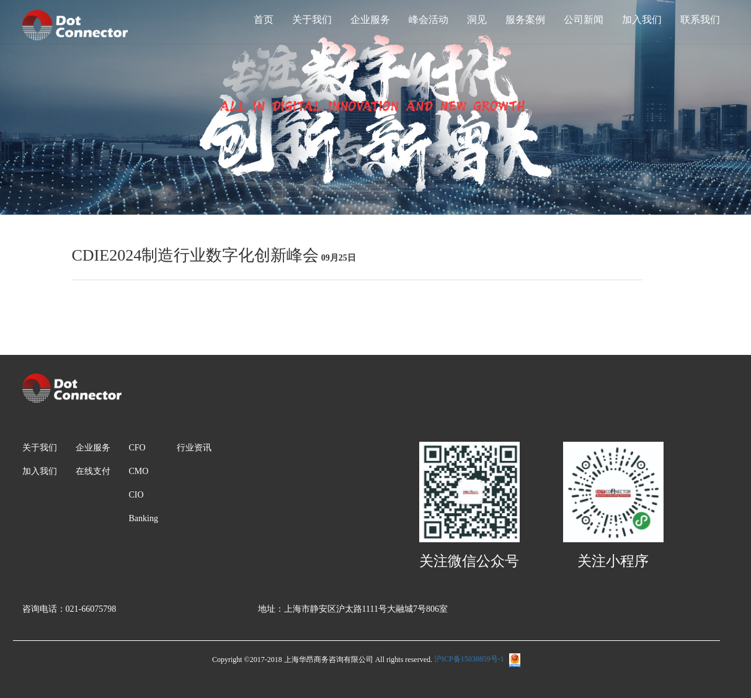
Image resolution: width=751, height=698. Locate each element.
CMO (139, 471)
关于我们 (312, 19)
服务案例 (525, 19)
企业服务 (370, 19)
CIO (136, 494)
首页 (263, 19)
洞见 (477, 19)
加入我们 (642, 19)
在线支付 (93, 471)
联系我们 (700, 19)
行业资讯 (194, 447)
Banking (143, 518)
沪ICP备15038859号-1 (477, 659)
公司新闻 (583, 19)
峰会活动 (428, 19)
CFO (137, 447)
